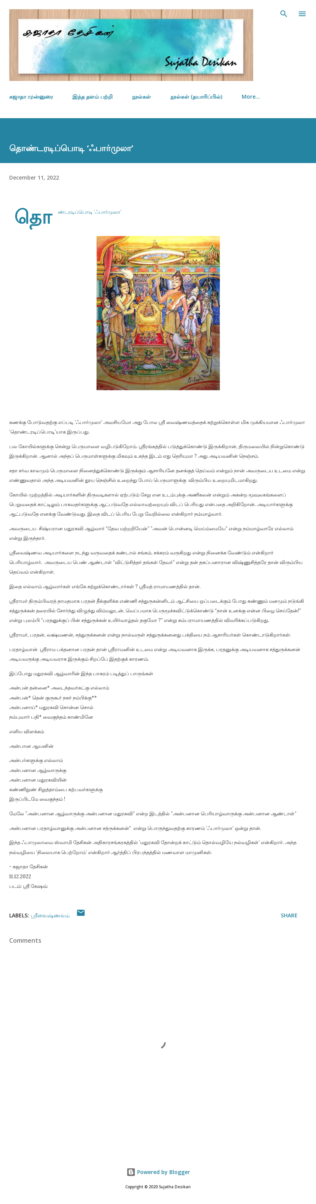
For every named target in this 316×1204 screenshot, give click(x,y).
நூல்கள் (141, 96)
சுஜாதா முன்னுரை (31, 96)
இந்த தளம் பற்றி (92, 96)
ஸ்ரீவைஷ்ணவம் (50, 915)
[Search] (283, 13)
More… (251, 96)
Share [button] (289, 915)
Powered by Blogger (158, 1172)
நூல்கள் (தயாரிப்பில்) (196, 96)
